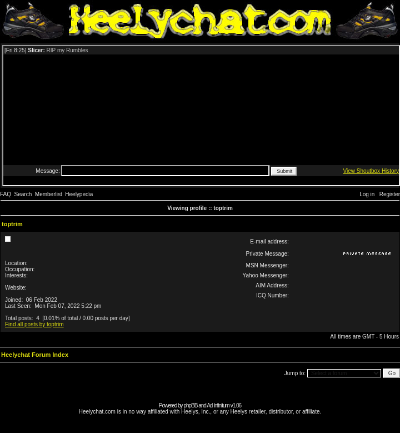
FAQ (5, 194)
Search (23, 194)
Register (389, 194)
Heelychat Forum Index (34, 354)
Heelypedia (79, 194)
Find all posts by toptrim (34, 324)
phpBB (190, 405)
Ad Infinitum (218, 405)
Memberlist (48, 194)
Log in (366, 194)
